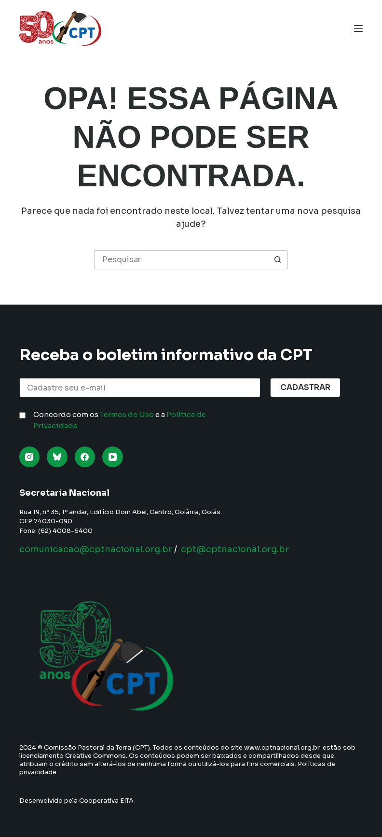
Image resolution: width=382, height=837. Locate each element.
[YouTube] (112, 456)
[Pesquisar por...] (181, 259)
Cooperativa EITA (106, 800)
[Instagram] (29, 456)
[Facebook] (85, 456)
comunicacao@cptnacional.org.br (95, 549)
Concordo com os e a (119, 420)
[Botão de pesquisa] (277, 259)
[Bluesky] (57, 456)
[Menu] (358, 28)
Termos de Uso (127, 414)
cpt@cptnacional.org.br (235, 549)
